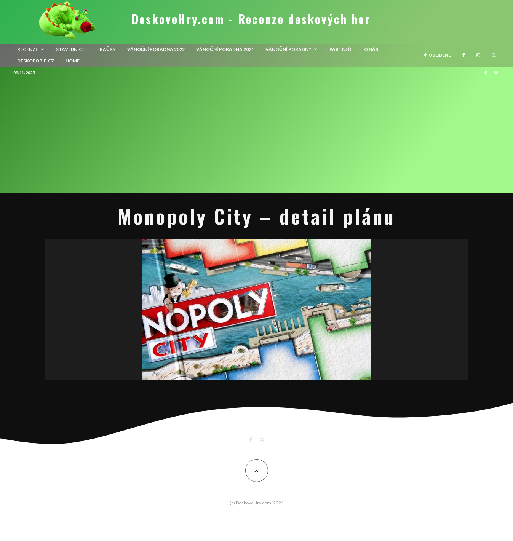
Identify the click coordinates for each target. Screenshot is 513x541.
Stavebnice (70, 49)
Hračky (106, 49)
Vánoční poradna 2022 (156, 49)
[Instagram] (478, 55)
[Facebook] (464, 55)
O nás (371, 49)
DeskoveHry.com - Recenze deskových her (251, 19)
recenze (27, 49)
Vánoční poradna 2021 (225, 49)
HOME (73, 61)
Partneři (341, 49)
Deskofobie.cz (35, 61)
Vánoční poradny (288, 49)
